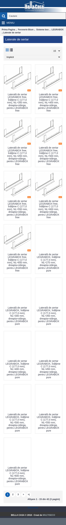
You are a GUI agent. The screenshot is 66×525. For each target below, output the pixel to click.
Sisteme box (42, 29)
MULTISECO (49, 515)
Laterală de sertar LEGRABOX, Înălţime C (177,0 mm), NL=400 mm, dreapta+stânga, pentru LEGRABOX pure (17, 369)
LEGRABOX (58, 29)
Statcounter (33, 507)
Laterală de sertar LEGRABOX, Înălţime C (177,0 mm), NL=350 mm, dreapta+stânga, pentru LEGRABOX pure (48, 315)
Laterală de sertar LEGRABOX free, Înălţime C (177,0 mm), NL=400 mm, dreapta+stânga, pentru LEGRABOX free (48, 102)
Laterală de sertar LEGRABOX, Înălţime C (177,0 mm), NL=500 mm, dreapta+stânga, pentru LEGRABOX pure (17, 422)
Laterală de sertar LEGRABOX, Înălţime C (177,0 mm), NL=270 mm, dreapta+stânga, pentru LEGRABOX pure (48, 262)
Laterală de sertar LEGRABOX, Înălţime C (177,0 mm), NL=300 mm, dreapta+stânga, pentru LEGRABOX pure (17, 315)
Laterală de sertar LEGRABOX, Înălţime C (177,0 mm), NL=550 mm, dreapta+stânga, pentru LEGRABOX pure (48, 422)
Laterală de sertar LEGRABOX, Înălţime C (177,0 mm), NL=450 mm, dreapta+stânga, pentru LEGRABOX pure (48, 369)
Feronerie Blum (25, 29)
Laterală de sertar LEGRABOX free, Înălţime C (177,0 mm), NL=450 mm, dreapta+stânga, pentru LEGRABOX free (17, 155)
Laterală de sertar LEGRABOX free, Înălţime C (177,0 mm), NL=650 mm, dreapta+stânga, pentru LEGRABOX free (17, 262)
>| (29, 494)
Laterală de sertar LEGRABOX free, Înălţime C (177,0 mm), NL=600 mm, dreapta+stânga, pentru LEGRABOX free (48, 209)
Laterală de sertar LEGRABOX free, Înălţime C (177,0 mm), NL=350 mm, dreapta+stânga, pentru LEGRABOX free (17, 102)
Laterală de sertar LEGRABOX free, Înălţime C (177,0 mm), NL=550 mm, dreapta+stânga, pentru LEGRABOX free (17, 209)
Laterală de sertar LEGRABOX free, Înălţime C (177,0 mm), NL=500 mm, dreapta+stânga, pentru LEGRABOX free (48, 155)
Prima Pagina (8, 29)
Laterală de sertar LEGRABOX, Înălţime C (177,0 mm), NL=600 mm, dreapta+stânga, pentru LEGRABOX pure (17, 475)
